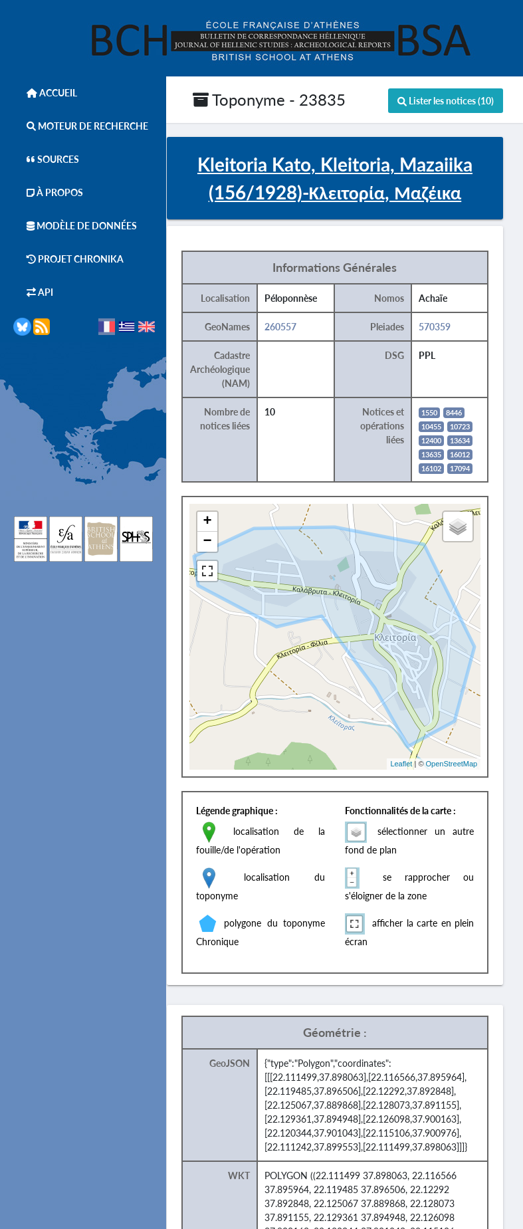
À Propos (48, 192)
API (33, 292)
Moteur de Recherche (80, 126)
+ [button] (229, 524)
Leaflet (418, 766)
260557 (301, 328)
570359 (453, 328)
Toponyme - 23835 (269, 99)
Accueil (45, 92)
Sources (46, 159)
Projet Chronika (68, 259)
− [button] (229, 544)
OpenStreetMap (468, 766)
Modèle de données (75, 225)
